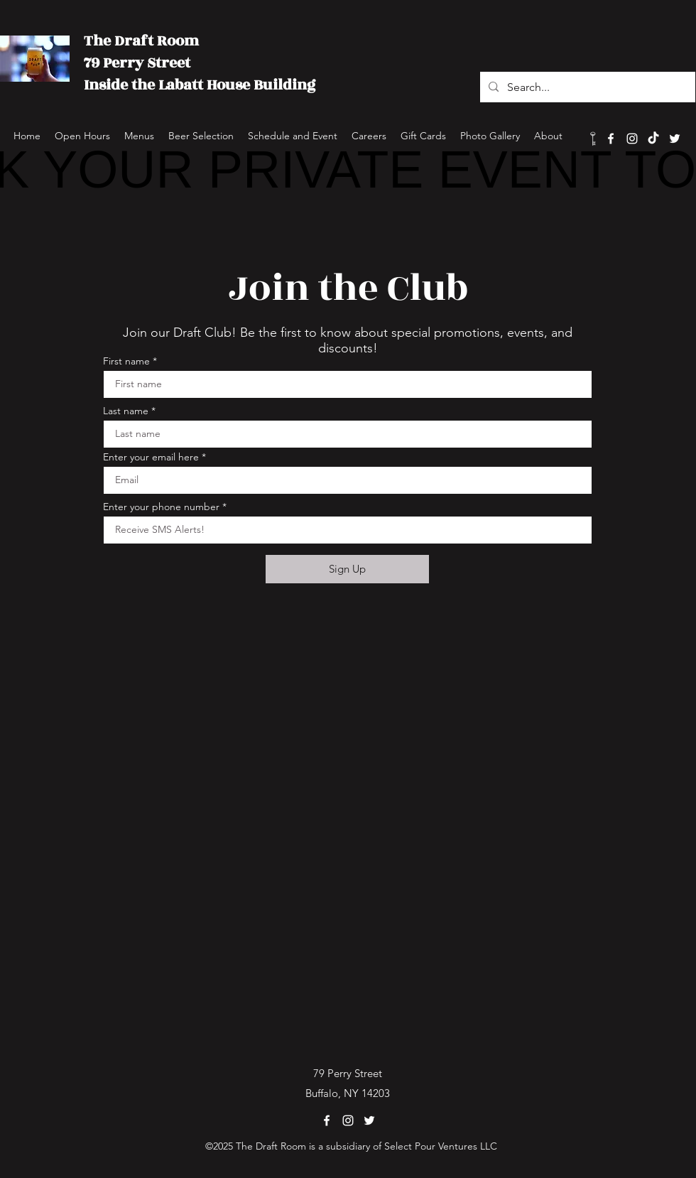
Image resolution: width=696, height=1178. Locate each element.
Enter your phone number (161, 507)
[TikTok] (653, 138)
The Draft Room (141, 41)
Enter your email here (151, 457)
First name (126, 361)
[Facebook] (611, 138)
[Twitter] (675, 138)
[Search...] (586, 87)
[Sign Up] (347, 569)
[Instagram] (632, 138)
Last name (125, 411)
